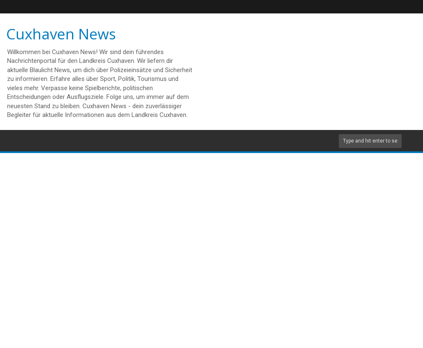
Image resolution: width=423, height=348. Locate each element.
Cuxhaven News (61, 34)
